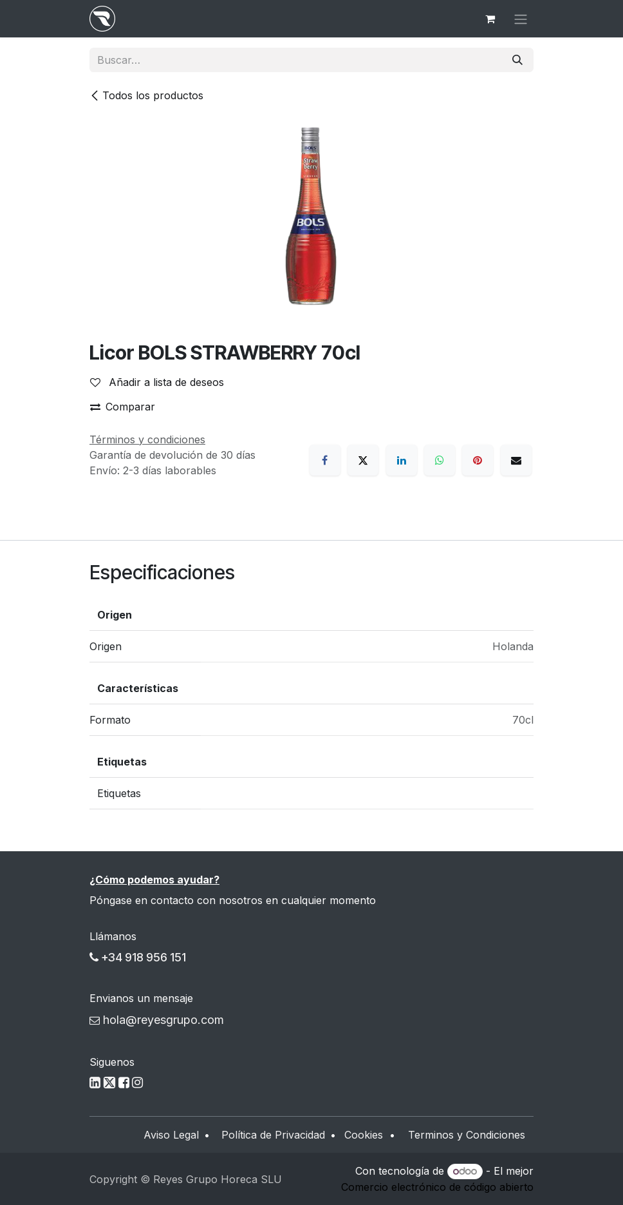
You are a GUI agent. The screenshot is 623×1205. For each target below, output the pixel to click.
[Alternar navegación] (521, 18)
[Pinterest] (477, 460)
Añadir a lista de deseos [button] (157, 382)
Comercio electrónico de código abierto (437, 1187)
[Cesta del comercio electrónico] (490, 19)
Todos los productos (146, 95)
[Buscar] (517, 60)
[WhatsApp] (439, 460)
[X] (363, 460)
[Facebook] (325, 460)
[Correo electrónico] (516, 460)
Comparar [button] (122, 406)
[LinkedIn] (401, 460)
